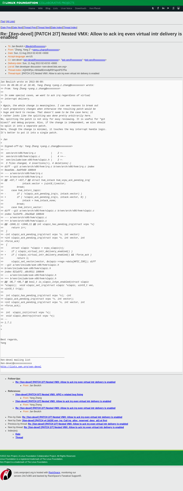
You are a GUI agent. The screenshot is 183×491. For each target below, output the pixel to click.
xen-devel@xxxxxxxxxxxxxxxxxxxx (41, 60)
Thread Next (43, 27)
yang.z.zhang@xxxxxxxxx (46, 49)
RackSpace (54, 472)
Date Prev (6, 27)
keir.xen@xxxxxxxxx (72, 60)
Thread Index (70, 27)
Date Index (56, 27)
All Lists (10, 21)
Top (3, 21)
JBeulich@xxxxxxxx (35, 46)
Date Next (17, 27)
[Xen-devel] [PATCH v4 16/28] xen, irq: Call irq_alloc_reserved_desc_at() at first (64, 420)
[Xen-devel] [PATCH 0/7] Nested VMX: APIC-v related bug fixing (49, 394)
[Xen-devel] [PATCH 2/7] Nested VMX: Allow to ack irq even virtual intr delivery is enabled (63, 401)
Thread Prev (30, 27)
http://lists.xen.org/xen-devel (21, 366)
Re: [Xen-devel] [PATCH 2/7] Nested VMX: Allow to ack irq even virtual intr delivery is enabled (65, 382)
